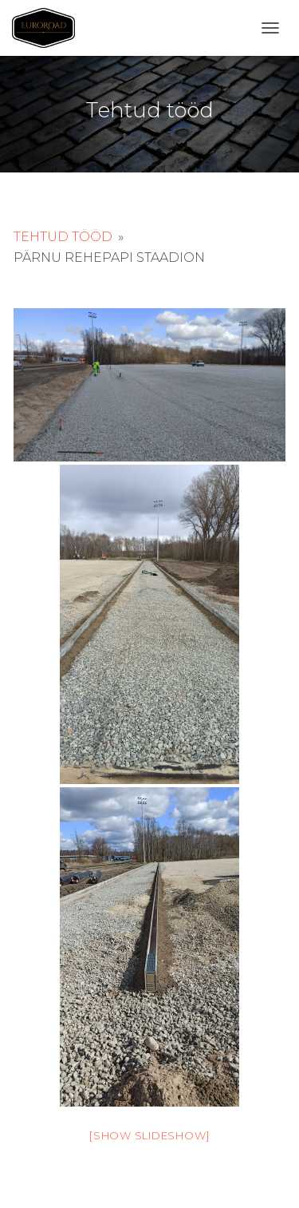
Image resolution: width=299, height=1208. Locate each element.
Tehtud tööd (63, 236)
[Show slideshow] (149, 1135)
